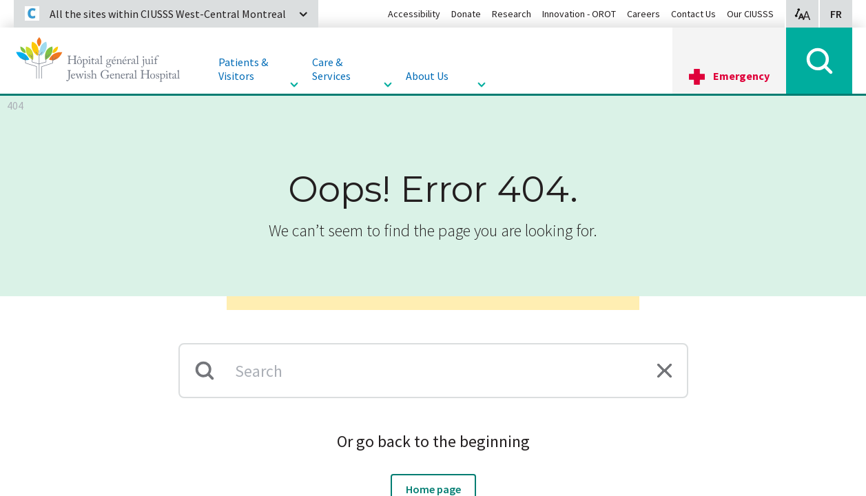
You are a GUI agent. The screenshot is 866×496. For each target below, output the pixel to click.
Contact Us (693, 14)
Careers (643, 14)
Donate (466, 14)
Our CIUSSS (750, 14)
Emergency (741, 76)
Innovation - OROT (579, 14)
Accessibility (414, 14)
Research (511, 14)
